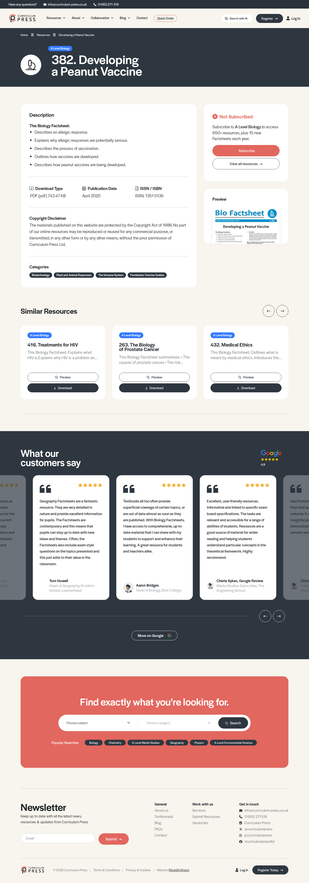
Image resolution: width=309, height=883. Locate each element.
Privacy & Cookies (138, 870)
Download (63, 387)
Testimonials (163, 816)
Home (24, 35)
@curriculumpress (259, 828)
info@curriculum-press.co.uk (67, 4)
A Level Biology (60, 48)
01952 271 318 (108, 4)
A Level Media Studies (145, 743)
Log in (293, 18)
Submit (114, 838)
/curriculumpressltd (259, 841)
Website (173, 870)
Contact (160, 835)
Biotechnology (41, 275)
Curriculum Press (257, 822)
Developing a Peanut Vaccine (76, 35)
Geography (177, 743)
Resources (43, 35)
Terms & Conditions (106, 870)
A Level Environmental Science (233, 743)
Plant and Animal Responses (73, 275)
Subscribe (247, 150)
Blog (157, 822)
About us (161, 810)
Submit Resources (206, 816)
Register (269, 18)
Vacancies (200, 822)
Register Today (270, 870)
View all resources (246, 163)
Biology (93, 743)
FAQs (158, 828)
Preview (63, 377)
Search (233, 722)
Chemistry (115, 743)
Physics (199, 743)
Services (199, 810)
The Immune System (110, 275)
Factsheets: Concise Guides (147, 275)
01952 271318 (256, 816)
